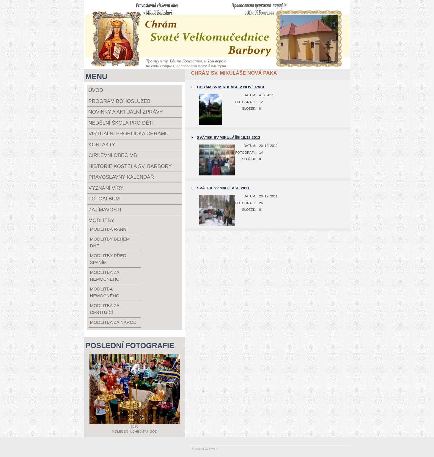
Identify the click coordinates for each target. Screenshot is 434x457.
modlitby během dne (110, 242)
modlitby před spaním (108, 259)
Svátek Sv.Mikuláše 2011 (223, 188)
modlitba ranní (109, 229)
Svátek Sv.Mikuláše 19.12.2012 (228, 137)
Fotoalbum (104, 199)
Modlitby (101, 220)
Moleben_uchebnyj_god (134, 431)
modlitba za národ (113, 322)
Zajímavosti (105, 210)
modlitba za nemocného (104, 276)
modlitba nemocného (104, 292)
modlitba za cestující (104, 309)
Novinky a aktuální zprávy (126, 112)
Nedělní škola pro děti (121, 123)
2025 (134, 426)
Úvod (96, 90)
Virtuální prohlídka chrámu (129, 133)
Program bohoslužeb (120, 101)
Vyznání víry (106, 188)
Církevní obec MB (113, 155)
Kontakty (102, 144)
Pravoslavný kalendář (121, 177)
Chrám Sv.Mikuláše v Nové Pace (231, 87)
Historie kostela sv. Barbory (130, 166)
